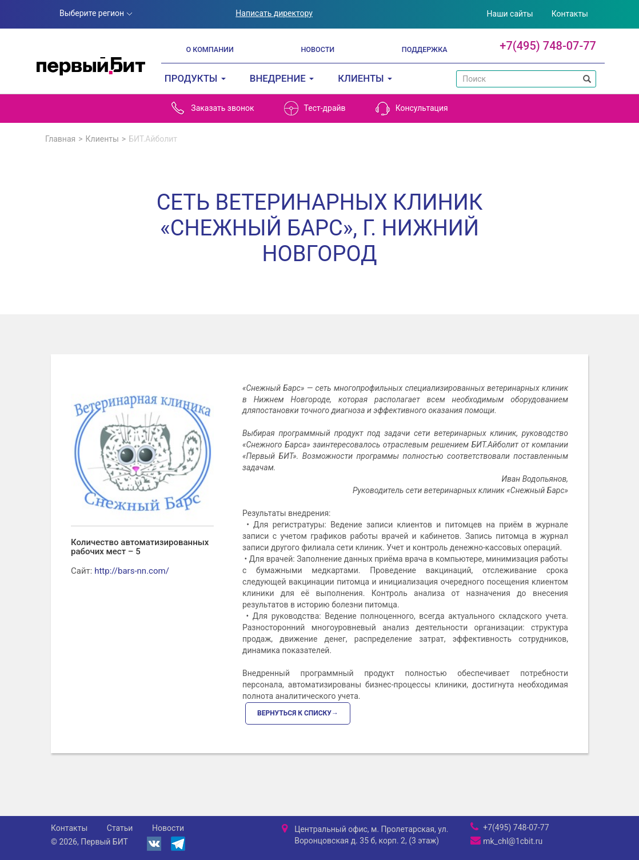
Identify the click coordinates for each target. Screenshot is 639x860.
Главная (60, 138)
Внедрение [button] (282, 78)
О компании (209, 49)
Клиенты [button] (365, 78)
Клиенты (102, 138)
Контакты (570, 13)
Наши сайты (510, 13)
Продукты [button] (195, 78)
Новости (317, 49)
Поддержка (425, 49)
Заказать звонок (212, 108)
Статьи (120, 828)
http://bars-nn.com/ (131, 571)
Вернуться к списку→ (297, 713)
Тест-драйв (315, 108)
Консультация (412, 108)
